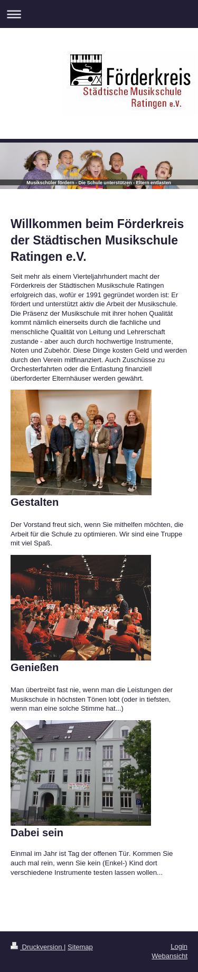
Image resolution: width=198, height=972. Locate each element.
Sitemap (80, 947)
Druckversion (37, 947)
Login (179, 946)
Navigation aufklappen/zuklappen (99, 14)
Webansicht (169, 956)
